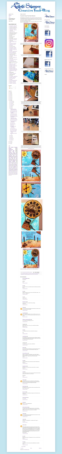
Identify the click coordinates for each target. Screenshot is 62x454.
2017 (10, 95)
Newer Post (22, 448)
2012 (10, 141)
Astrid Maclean (24, 336)
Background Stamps (12, 152)
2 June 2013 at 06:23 (25, 310)
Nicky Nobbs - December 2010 (13, 68)
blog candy (11, 168)
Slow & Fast (22, 103)
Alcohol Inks (11, 162)
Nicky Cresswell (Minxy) (12, 67)
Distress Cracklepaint (14, 169)
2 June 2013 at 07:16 (25, 321)
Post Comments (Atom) (26, 449)
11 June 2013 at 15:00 (25, 433)
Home (31, 448)
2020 (10, 92)
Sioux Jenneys (11, 153)
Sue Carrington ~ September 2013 (13, 76)
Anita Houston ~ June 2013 (12, 28)
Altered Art (14, 159)
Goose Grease (29, 273)
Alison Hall (11, 151)
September (11, 104)
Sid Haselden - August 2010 (12, 73)
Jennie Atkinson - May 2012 (12, 47)
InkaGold (14, 170)
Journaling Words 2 (37, 273)
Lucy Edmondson (11, 60)
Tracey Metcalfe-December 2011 (13, 80)
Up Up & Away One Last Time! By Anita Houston (13, 109)
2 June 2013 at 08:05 (25, 327)
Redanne (24, 347)
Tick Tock (29, 54)
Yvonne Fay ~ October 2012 (12, 83)
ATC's (14, 164)
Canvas (11, 166)
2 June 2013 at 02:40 (25, 294)
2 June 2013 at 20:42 (25, 389)
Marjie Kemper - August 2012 (12, 63)
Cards (14, 156)
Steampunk (14, 163)
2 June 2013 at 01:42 (25, 288)
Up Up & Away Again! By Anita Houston (13, 121)
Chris (23, 441)
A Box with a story (12, 122)
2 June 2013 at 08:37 (25, 340)
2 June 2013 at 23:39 (25, 399)
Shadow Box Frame (13, 174)
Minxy (16, 164)
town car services (25, 432)
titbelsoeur (10, 15)
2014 (10, 99)
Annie (23, 371)
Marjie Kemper (24, 386)
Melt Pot (10, 172)
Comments (10, 88)
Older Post (40, 448)
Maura (23, 402)
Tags (16, 156)
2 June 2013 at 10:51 (25, 363)
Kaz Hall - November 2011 (12, 52)
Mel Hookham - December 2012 (13, 65)
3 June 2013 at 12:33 (25, 416)
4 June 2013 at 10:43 (25, 422)
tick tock (34, 274)
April (11, 136)
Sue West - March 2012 (12, 78)
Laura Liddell (11, 53)
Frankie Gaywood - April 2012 (13, 39)
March (11, 137)
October (11, 103)
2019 (10, 93)
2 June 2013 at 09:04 (25, 350)
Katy (23, 436)
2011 (10, 142)
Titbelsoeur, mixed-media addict (27, 319)
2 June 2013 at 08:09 (25, 333)
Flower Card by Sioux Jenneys (13, 119)
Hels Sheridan (11, 45)
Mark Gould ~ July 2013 (12, 64)
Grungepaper (14, 166)
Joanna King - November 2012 (13, 49)
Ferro (16, 174)
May (23, 291)
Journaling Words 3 (23, 274)
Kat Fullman (10, 50)
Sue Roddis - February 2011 (12, 77)
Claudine (24, 413)
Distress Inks (11, 150)
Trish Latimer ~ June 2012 (12, 82)
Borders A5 (36, 102)
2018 (10, 94)
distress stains (14, 154)
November (11, 102)
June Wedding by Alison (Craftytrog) (13, 126)
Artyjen (23, 419)
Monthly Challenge (12, 161)
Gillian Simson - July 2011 (12, 44)
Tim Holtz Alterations (12, 160)
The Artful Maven (32, 17)
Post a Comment (23, 446)
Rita (23, 285)
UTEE (10, 165)
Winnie (23, 307)
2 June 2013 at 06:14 (25, 304)
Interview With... (11, 173)
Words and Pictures (25, 353)
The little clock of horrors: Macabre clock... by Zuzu (13, 118)
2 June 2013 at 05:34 (25, 299)
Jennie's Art (10, 163)
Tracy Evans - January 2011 (12, 81)
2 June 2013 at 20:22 (25, 383)
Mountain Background (35, 55)
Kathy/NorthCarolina (25, 407)
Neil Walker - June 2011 (12, 66)
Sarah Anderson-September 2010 (13, 69)
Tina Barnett (10, 79)
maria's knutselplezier (25, 278)
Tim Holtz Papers (15, 165)
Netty (23, 360)
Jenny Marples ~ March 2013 (12, 48)
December (11, 101)
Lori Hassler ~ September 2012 (13, 57)
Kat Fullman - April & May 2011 (13, 51)
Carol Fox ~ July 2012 (12, 31)
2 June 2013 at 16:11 (25, 377)
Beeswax (13, 172)
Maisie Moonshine (25, 397)
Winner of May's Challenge (13, 130)
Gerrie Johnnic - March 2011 (12, 43)
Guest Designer (33, 273)
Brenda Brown (24, 301)
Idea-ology (10, 155)
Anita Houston (23, 273)
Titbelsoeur (11, 149)
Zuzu (15, 162)
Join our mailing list (47, 27)
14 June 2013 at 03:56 (25, 439)
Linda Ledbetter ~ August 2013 (13, 55)
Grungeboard (10, 170)
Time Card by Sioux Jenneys (13, 129)
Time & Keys (36, 274)
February (11, 138)
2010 (10, 143)
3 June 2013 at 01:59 (25, 404)
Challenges (16, 172)
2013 (10, 100)
